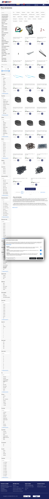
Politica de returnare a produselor (18, 491)
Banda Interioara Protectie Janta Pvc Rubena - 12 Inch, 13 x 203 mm (18, 131)
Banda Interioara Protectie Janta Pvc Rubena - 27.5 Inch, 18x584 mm (42, 84)
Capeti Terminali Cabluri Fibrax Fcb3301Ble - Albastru (17, 38)
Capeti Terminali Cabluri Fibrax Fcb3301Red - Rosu (41, 38)
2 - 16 (30, 194)
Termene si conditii (15, 486)
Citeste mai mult (8, 244)
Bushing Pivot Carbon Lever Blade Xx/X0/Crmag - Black (38, 178)
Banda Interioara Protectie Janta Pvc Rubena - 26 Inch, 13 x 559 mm (30, 108)
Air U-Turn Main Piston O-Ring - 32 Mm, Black (42, 154)
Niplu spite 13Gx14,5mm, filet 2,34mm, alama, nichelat (17, 61)
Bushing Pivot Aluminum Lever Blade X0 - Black (20, 178)
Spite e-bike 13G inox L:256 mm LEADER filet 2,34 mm (30, 61)
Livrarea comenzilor (40, 485)
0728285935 (2, 488)
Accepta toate (40, 258)
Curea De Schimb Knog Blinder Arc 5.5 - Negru (30, 38)
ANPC (26, 489)
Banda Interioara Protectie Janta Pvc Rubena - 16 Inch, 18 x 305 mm (18, 84)
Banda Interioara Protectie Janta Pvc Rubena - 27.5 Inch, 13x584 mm (42, 131)
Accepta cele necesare (10, 258)
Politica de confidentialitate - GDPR (18, 488)
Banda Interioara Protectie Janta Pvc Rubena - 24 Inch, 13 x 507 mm (30, 131)
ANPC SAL (26, 488)
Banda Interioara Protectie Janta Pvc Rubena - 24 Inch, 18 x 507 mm (18, 108)
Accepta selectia (32, 258)
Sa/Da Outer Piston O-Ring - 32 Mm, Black (29, 154)
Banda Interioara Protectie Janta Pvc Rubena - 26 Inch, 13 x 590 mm (18, 154)
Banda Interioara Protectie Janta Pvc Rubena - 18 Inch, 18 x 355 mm (30, 84)
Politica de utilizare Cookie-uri (17, 489)
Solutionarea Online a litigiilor (29, 486)
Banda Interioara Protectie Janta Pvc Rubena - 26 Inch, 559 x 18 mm (42, 108)
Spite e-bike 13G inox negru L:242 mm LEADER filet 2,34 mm (42, 61)
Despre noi (14, 485)
